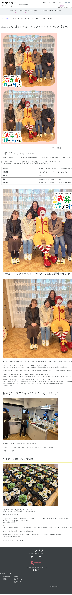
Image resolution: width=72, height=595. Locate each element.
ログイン (68, 6)
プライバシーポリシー (19, 582)
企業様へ (53, 2)
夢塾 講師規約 (17, 581)
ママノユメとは (46, 2)
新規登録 (61, 6)
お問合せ (60, 2)
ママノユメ (4, 18)
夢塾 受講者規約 (18, 579)
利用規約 (16, 578)
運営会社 (16, 576)
